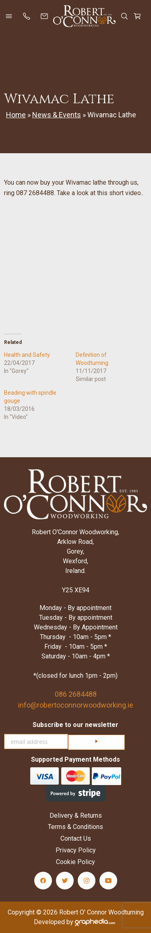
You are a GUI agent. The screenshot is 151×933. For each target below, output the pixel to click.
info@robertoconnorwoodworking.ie (75, 705)
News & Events (56, 114)
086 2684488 (76, 694)
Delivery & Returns (76, 815)
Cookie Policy (75, 862)
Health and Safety (27, 355)
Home (16, 114)
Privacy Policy (76, 850)
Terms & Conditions (75, 827)
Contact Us (75, 838)
